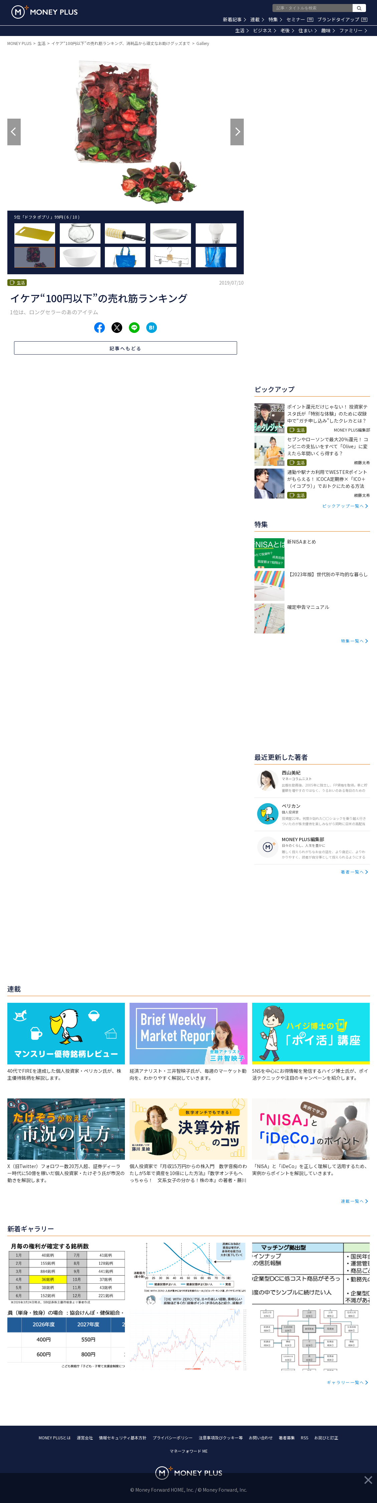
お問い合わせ (261, 1437)
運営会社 (85, 1437)
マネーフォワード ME (189, 1451)
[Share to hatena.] (151, 327)
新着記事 (234, 19)
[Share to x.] (117, 327)
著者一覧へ (352, 871)
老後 (287, 30)
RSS (304, 1437)
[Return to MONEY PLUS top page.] (44, 12)
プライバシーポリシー (173, 1437)
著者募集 (287, 1437)
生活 (242, 30)
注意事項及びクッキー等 (221, 1437)
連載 (257, 19)
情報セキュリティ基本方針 (123, 1437)
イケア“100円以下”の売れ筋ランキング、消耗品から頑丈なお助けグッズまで (120, 43)
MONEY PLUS (19, 43)
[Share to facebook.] (99, 327)
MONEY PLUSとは (55, 1437)
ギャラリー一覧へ (345, 1382)
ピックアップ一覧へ (343, 506)
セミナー (300, 19)
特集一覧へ (352, 641)
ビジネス (264, 30)
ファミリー (353, 30)
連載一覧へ (352, 1201)
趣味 (328, 30)
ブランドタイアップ (342, 19)
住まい (308, 30)
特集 (275, 19)
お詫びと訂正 (326, 1437)
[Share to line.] (134, 327)
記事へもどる (126, 348)
